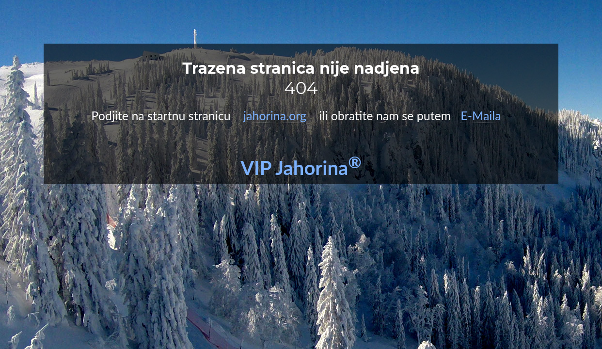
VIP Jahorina (301, 167)
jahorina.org (274, 115)
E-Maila (480, 115)
